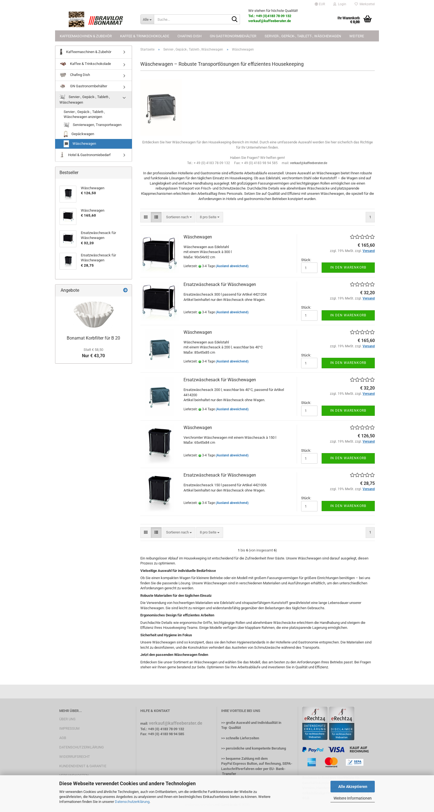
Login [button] (339, 4)
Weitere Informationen (353, 798)
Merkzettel (365, 4)
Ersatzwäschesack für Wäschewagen (220, 284)
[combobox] (178, 217)
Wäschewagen (198, 237)
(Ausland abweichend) (232, 266)
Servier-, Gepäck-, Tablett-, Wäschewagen (303, 36)
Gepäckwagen (79, 134)
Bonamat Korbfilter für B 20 (93, 338)
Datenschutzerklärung (132, 802)
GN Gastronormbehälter (233, 36)
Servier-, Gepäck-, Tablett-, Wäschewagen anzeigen (84, 114)
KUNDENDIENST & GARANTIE (82, 766)
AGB (62, 738)
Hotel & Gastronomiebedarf (85, 155)
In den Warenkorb (348, 267)
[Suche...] (147, 19)
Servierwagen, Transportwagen (93, 125)
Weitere (356, 36)
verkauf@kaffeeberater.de (175, 723)
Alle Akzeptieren (352, 786)
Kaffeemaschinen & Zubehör (86, 36)
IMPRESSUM (69, 728)
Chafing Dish (189, 36)
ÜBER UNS (67, 719)
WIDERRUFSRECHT (74, 757)
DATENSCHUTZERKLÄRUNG (81, 747)
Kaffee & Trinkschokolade (144, 36)
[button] (320, 4)
